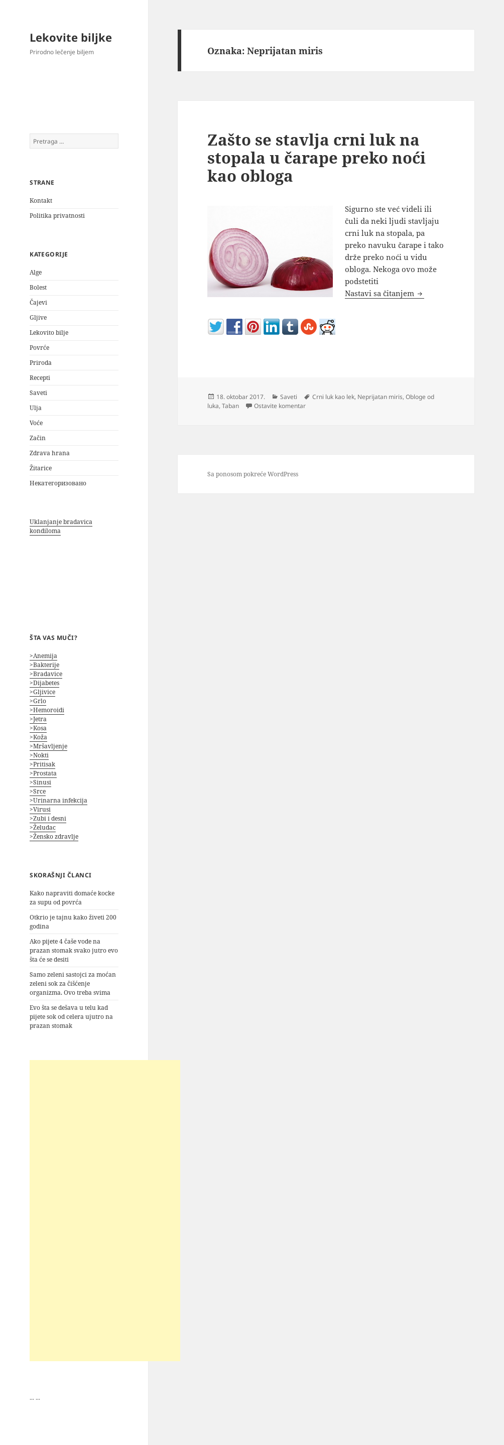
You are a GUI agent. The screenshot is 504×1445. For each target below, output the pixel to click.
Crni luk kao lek (333, 396)
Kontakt (41, 200)
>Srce (38, 791)
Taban (230, 406)
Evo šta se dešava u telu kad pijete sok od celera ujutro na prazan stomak (71, 1016)
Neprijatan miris (380, 396)
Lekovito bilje (49, 332)
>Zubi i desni (48, 818)
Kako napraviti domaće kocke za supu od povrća (72, 897)
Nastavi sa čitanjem (384, 293)
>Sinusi (40, 782)
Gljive (38, 317)
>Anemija (43, 655)
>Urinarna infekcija (58, 800)
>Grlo (38, 701)
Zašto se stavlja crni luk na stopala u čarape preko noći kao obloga (316, 157)
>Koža (38, 737)
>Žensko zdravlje (54, 836)
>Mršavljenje (48, 746)
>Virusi (40, 809)
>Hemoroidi (47, 710)
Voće (36, 423)
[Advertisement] (105, 1210)
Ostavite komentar (280, 406)
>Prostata (43, 773)
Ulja (36, 408)
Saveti (38, 392)
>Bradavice (46, 674)
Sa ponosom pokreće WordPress (252, 474)
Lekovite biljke (71, 37)
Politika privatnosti (57, 215)
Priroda (41, 362)
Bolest (38, 287)
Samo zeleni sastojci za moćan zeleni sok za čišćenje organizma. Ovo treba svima (73, 983)
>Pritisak (42, 764)
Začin (38, 438)
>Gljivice (42, 692)
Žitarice (41, 468)
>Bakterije (44, 665)
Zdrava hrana (50, 453)
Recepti (40, 377)
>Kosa (38, 728)
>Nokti (39, 755)
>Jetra (38, 719)
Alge (36, 272)
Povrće (39, 347)
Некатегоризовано (58, 483)
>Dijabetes (44, 683)
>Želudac (43, 827)
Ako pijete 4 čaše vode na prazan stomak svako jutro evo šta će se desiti (74, 950)
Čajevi (38, 302)
